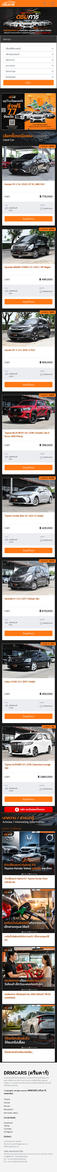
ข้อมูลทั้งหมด (28, 218)
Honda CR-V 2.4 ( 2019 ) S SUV (20, 350)
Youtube (8, 1128)
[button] (53, 110)
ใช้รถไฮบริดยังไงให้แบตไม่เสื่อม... (19, 1052)
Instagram (8, 1131)
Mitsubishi (8, 1109)
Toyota (7, 1099)
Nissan (7, 1106)
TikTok (7, 1125)
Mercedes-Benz (11, 1112)
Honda (7, 1102)
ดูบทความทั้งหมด (11, 828)
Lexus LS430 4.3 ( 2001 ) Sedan (20, 681)
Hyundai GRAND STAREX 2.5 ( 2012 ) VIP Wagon (28, 267)
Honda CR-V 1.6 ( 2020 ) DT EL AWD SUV (25, 184)
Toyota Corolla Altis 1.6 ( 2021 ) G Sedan (24, 515)
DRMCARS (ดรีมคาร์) (37, 1090)
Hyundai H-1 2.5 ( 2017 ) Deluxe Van (22, 598)
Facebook (8, 1122)
